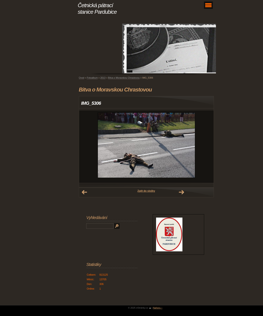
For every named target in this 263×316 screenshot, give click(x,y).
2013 (102, 77)
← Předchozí (84, 192)
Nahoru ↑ (157, 307)
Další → (181, 192)
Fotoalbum (92, 77)
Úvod (81, 77)
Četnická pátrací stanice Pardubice (97, 8)
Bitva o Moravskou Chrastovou (124, 77)
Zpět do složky (146, 190)
